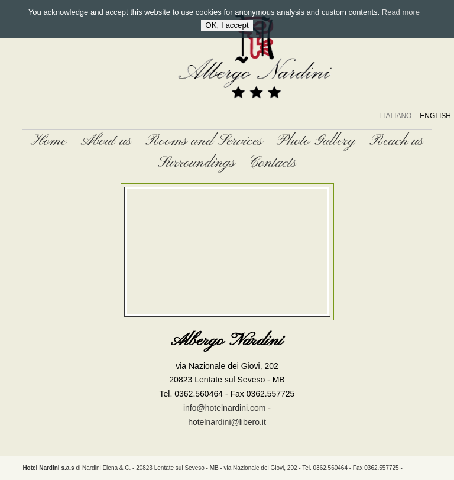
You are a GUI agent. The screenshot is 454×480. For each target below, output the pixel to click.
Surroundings (196, 163)
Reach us (396, 141)
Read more (401, 12)
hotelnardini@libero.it (227, 422)
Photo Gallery (316, 141)
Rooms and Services (203, 141)
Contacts (272, 163)
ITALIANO (396, 116)
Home (48, 141)
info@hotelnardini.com (224, 408)
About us (105, 141)
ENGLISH (435, 116)
